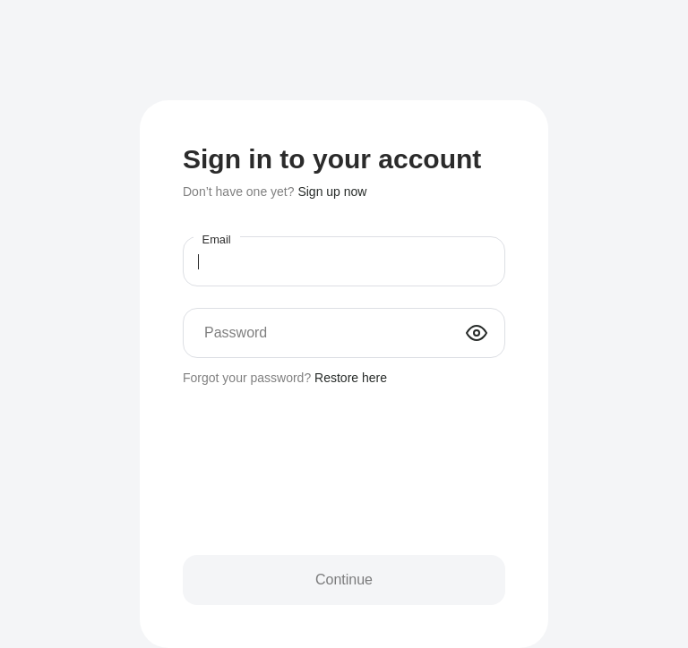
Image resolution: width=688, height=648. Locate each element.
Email (216, 240)
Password (235, 332)
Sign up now (331, 191)
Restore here (350, 378)
